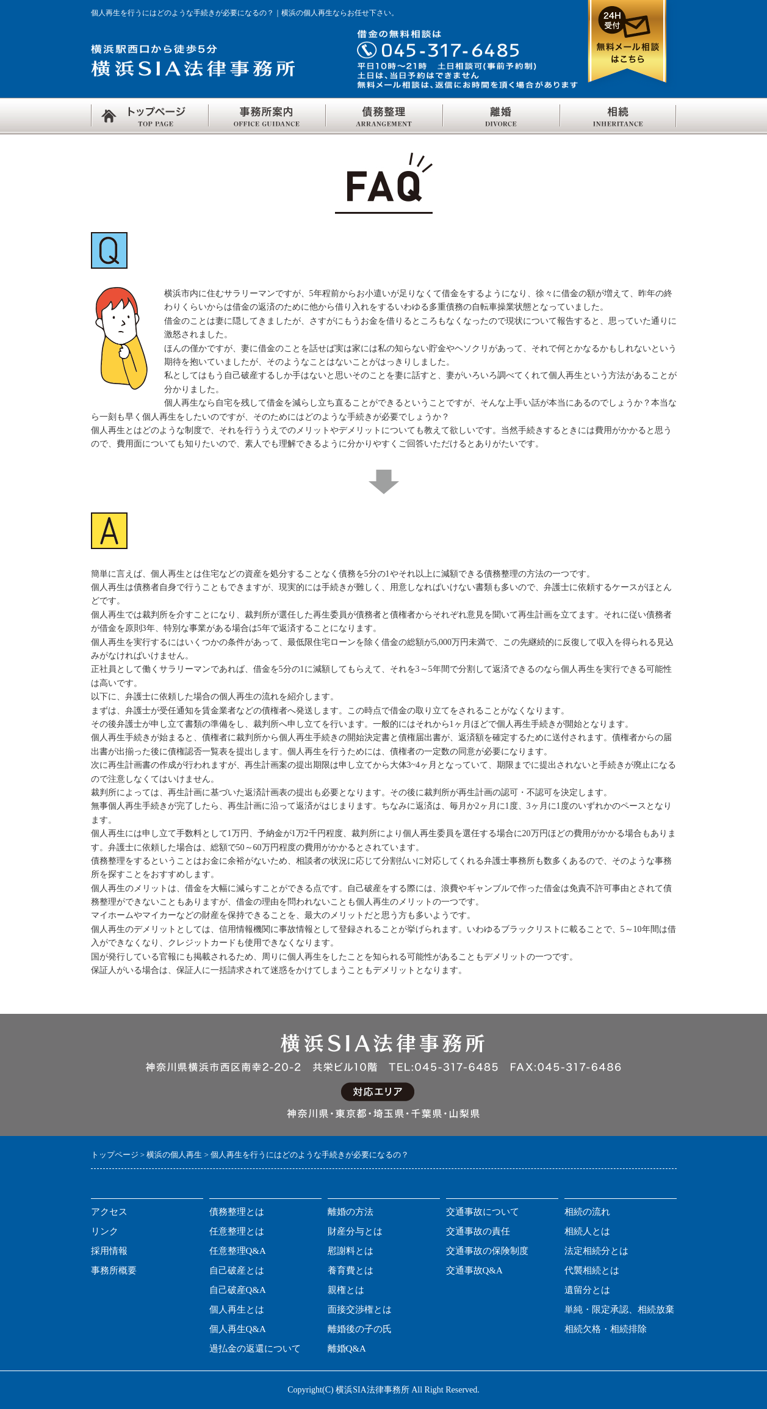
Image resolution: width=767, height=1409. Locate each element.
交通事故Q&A (474, 1270)
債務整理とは (236, 1212)
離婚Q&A (347, 1348)
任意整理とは (236, 1231)
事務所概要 (114, 1270)
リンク (104, 1231)
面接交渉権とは (360, 1309)
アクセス (109, 1212)
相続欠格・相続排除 (605, 1329)
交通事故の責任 (478, 1231)
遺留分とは (587, 1290)
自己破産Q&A (237, 1290)
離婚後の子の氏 (360, 1329)
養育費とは (350, 1270)
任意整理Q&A (237, 1251)
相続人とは (587, 1231)
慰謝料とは (350, 1251)
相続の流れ (587, 1212)
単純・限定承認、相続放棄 (619, 1309)
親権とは (346, 1290)
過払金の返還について (255, 1348)
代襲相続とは (591, 1270)
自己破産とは (236, 1270)
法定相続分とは (596, 1251)
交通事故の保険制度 (487, 1251)
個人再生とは (236, 1309)
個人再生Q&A (237, 1329)
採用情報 (109, 1251)
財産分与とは (355, 1231)
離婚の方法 (350, 1212)
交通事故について (482, 1212)
